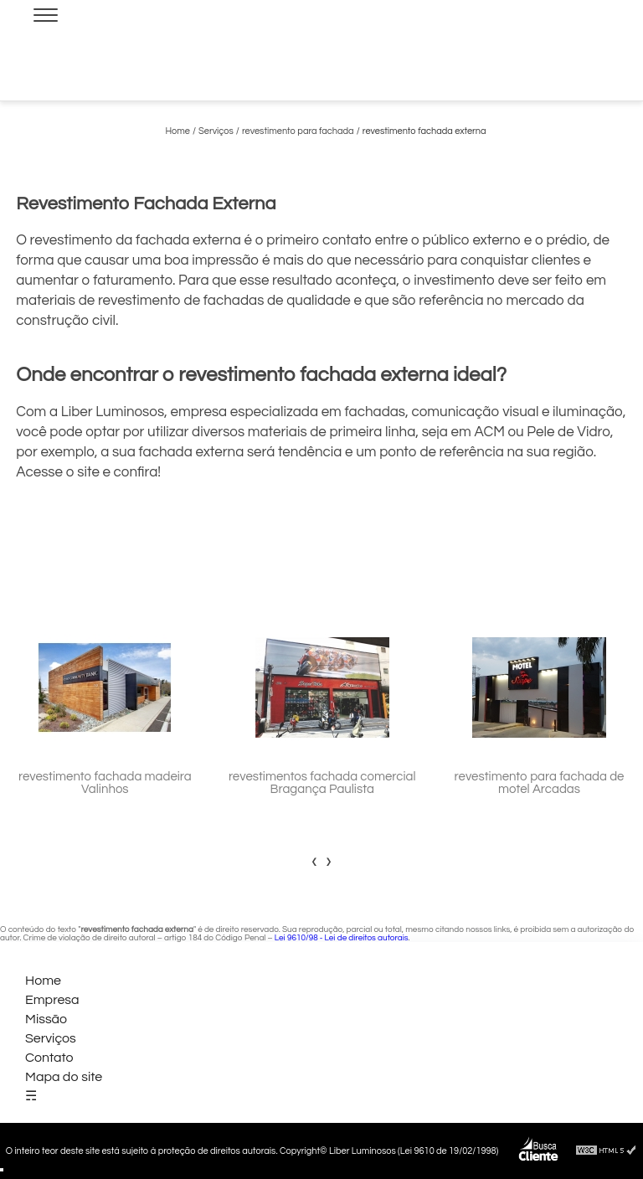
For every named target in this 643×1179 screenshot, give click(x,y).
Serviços (50, 1038)
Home (43, 980)
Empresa (52, 1000)
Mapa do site (63, 1077)
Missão (46, 1019)
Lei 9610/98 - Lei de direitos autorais (342, 938)
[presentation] (314, 861)
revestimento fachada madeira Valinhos (105, 782)
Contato (49, 1057)
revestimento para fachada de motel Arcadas (540, 782)
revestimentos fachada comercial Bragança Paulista (322, 782)
